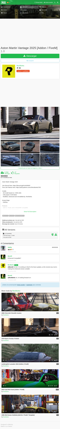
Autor (16, 265)
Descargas (7, 173)
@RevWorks (11, 277)
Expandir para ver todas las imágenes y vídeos (30, 168)
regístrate (29, 285)
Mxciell (10, 256)
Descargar (30, 56)
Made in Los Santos (6, 426)
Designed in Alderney (7, 424)
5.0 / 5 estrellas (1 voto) (6, 177)
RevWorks (20, 66)
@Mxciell (10, 267)
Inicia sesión (21, 285)
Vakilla (10, 247)
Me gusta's (17, 173)
